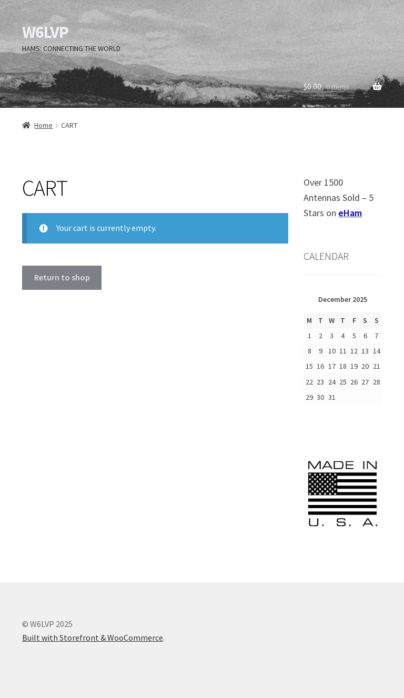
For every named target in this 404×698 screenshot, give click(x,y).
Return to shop (62, 277)
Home (43, 125)
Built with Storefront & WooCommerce (92, 637)
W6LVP (45, 32)
